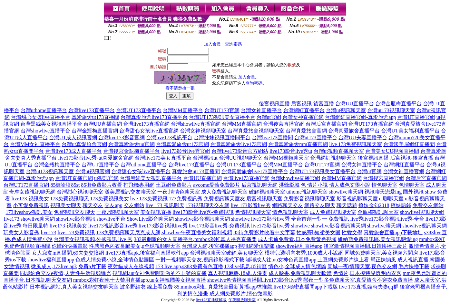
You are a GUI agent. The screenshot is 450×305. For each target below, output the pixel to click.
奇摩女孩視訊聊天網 (32, 192)
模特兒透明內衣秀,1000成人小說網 (304, 253)
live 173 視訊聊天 (165, 205)
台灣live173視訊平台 (169, 137)
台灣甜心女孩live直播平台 (40, 117)
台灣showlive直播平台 (45, 130)
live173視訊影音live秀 (112, 225)
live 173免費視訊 (149, 198)
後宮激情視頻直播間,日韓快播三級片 (365, 246)
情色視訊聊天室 (290, 212)
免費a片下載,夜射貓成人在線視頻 (116, 266)
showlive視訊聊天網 (422, 212)
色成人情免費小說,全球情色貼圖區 (114, 259)
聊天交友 (93, 205)
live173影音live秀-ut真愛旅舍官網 (95, 158)
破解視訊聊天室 (267, 192)
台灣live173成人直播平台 (73, 151)
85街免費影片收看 (101, 185)
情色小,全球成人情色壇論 (297, 266)
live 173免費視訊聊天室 (355, 144)
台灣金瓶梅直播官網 (95, 130)
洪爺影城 (289, 185)
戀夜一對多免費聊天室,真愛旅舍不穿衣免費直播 (358, 280)
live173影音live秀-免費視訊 (202, 212)
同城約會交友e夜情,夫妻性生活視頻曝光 (65, 273)
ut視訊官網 (106, 178)
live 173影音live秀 (251, 205)
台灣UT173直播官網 (371, 124)
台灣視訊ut (205, 158)
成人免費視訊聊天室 (224, 192)
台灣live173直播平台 (91, 110)
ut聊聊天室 (391, 198)
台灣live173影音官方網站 (239, 151)
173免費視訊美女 (109, 198)
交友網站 (134, 205)
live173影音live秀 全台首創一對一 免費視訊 (300, 219)
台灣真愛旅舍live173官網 (238, 144)
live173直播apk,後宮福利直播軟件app (147, 253)
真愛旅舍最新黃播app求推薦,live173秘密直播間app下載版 (273, 286)
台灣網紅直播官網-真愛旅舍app (360, 117)
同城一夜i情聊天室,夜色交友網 (362, 266)
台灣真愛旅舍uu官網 (131, 144)
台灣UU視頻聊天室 (240, 158)
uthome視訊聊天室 (307, 192)
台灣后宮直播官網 (326, 124)
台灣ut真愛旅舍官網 (84, 144)
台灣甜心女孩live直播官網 (149, 130)
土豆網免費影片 (174, 185)
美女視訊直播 (155, 212)
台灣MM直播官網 (242, 124)
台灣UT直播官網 (416, 117)
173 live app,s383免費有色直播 (189, 266)
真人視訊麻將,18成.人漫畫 (237, 273)
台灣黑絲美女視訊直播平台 (51, 124)
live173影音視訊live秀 (163, 225)
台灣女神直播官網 (303, 117)
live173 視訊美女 (30, 198)
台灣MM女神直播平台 (35, 144)
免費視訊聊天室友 (224, 198)
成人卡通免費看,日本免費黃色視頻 (297, 239)
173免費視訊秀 (185, 198)
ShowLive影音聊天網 (150, 219)
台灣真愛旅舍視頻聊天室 (256, 130)
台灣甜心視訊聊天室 (80, 192)
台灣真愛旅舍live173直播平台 (154, 117)
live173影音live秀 (270, 225)
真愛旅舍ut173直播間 (95, 117)
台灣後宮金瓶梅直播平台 (131, 151)
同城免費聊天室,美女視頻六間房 (381, 253)
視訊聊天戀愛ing (383, 192)
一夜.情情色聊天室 (178, 192)
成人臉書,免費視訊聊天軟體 (300, 273)
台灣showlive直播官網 (195, 124)
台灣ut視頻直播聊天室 (339, 151)
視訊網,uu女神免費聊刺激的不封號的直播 (160, 273)
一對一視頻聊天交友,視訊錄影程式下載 (199, 259)
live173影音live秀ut (290, 151)
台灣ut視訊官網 (92, 171)
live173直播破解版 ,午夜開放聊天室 (226, 300)
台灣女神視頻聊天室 (203, 130)
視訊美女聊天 (65, 205)
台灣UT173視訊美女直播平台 (222, 117)
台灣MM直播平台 (183, 110)
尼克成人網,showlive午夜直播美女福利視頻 (183, 232)
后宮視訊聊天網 (259, 185)
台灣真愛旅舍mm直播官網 (298, 144)
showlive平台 (111, 219)
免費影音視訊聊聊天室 (309, 198)
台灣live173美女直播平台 (163, 158)
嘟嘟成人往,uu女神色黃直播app (281, 259)
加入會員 (212, 44)
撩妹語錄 (401, 205)
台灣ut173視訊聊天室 (391, 110)
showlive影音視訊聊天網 (202, 219)
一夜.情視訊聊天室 (117, 212)
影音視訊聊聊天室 (357, 198)
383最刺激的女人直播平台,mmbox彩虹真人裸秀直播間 (195, 239)
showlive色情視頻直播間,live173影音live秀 (254, 280)
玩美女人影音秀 (21, 232)
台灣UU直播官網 (102, 124)
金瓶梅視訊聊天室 (378, 212)
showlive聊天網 (346, 192)
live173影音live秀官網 (185, 151)
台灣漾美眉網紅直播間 (409, 144)
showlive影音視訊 (75, 219)
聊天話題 (347, 205)
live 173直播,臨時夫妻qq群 (368, 286)
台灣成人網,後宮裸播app (209, 246)
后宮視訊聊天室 (264, 198)
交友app (113, 205)
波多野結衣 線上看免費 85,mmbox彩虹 (163, 286)
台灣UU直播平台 (354, 103)
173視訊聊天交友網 (208, 205)
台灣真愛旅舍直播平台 (354, 130)
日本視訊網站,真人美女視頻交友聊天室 (74, 286)
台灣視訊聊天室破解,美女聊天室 (226, 253)
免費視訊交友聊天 (74, 212)
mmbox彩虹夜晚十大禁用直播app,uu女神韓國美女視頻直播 (139, 280)
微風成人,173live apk (54, 266)
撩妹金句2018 (373, 205)
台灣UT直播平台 (100, 164)
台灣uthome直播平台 (44, 110)
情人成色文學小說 (349, 185)
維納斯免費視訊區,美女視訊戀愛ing (378, 239)
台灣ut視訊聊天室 (346, 110)
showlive (240, 219)
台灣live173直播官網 (146, 124)
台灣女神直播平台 (261, 110)
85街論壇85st (65, 185)
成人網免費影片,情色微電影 (241, 293)
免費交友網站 (428, 205)
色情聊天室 (412, 185)
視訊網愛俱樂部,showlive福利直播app (280, 246)
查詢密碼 (233, 44)
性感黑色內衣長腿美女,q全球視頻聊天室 (135, 246)
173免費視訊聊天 (69, 198)
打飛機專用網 (138, 185)
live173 (11, 219)
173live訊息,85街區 (245, 266)
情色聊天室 (384, 185)
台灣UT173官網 (222, 110)
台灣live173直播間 (272, 137)
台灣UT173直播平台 (138, 110)
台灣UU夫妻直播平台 (362, 137)
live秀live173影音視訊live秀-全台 (387, 219)
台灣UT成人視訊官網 (73, 137)
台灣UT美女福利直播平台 (410, 130)
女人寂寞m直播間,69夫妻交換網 (68, 253)
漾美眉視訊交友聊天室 (130, 192)
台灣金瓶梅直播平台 (398, 103)
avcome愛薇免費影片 (216, 185)
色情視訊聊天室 (253, 212)
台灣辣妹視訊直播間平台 (222, 137)
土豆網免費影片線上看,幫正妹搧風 (357, 259)
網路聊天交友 (287, 205)
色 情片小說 (314, 185)
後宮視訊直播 (274, 103)
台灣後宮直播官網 (283, 124)
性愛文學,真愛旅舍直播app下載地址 (382, 232)
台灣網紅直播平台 (304, 110)
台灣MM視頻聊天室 (286, 158)
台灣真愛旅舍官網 (306, 130)
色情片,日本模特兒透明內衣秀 (367, 273)
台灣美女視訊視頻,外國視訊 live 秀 (93, 239)
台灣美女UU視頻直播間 (392, 151)
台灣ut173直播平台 (315, 137)
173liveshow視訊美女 (29, 212)
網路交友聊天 (319, 205)
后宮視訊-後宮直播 (312, 103)
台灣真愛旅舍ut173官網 (182, 144)
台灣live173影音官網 (121, 137)
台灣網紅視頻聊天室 (333, 158)
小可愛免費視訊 (31, 205)
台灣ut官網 (269, 117)
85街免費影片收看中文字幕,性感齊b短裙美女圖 (286, 232)
